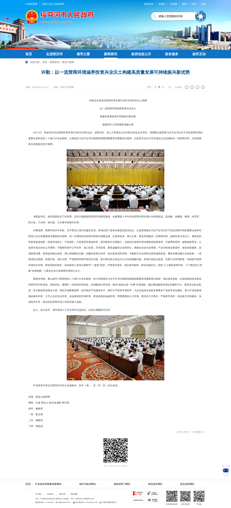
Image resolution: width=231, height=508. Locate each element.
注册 (203, 4)
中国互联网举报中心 (108, 502)
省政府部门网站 (121, 484)
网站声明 (62, 494)
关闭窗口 (198, 432)
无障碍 (161, 4)
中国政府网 (31, 4)
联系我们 (50, 494)
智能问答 (148, 4)
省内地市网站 (155, 484)
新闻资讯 (54, 62)
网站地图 (74, 494)
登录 (193, 4)
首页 (45, 62)
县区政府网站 (187, 484)
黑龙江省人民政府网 (53, 4)
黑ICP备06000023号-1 (63, 502)
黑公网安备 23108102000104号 (85, 502)
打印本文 (183, 432)
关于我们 (38, 494)
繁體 (184, 4)
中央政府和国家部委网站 (48, 484)
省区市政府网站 (87, 484)
